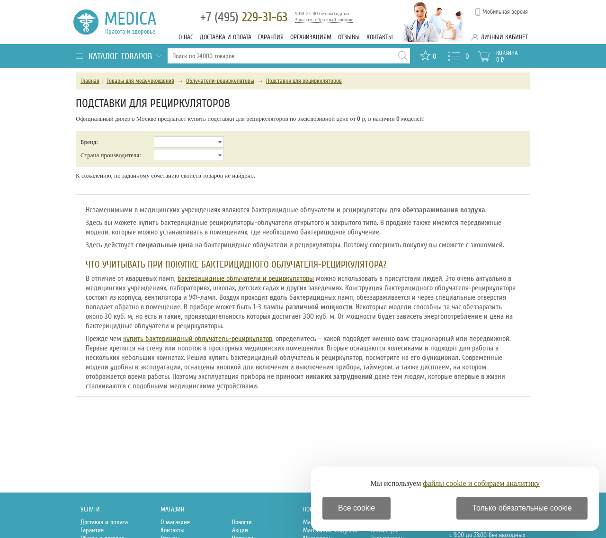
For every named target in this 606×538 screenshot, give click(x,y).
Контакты (379, 37)
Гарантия (271, 37)
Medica (135, 22)
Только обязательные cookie (522, 508)
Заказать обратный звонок (324, 19)
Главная (89, 81)
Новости (242, 522)
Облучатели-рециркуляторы (220, 81)
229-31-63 (243, 17)
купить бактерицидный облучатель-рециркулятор (197, 338)
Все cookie (356, 508)
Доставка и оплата (225, 37)
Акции (240, 530)
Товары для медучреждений (140, 81)
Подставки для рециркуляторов (304, 81)
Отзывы (349, 37)
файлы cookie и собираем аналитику (481, 483)
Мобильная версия (505, 12)
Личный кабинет (504, 37)
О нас (185, 37)
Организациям (310, 37)
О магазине (175, 522)
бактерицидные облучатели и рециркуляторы (246, 278)
